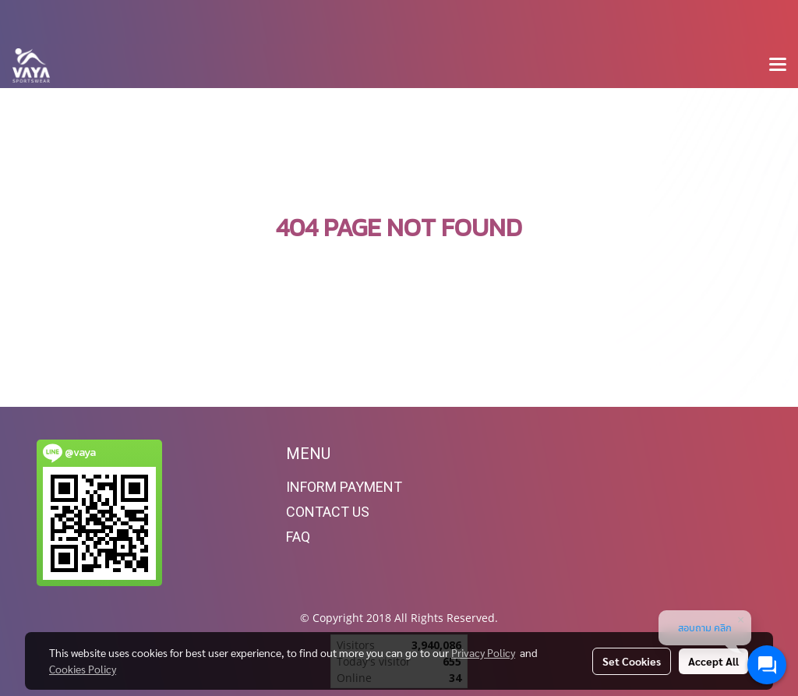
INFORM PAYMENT (344, 487)
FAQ (298, 536)
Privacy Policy (483, 652)
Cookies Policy (82, 669)
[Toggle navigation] (778, 65)
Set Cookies (631, 661)
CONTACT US (327, 511)
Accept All (713, 661)
